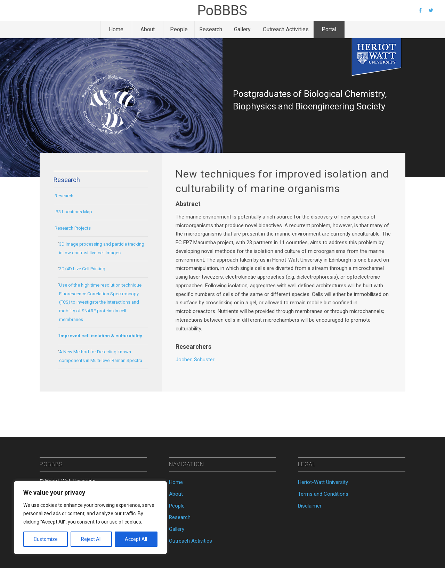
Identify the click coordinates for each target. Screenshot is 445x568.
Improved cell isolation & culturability (100, 335)
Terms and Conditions (323, 494)
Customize (46, 539)
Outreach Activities (190, 541)
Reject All (91, 539)
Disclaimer (310, 506)
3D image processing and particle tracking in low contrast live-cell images (101, 248)
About (176, 494)
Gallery (176, 529)
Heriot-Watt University (323, 482)
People (177, 506)
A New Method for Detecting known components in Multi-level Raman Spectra (100, 356)
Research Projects (73, 228)
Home (176, 482)
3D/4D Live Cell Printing (82, 268)
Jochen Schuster (195, 359)
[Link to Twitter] (431, 10)
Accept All (136, 539)
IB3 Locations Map (73, 211)
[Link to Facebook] (420, 10)
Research (64, 195)
